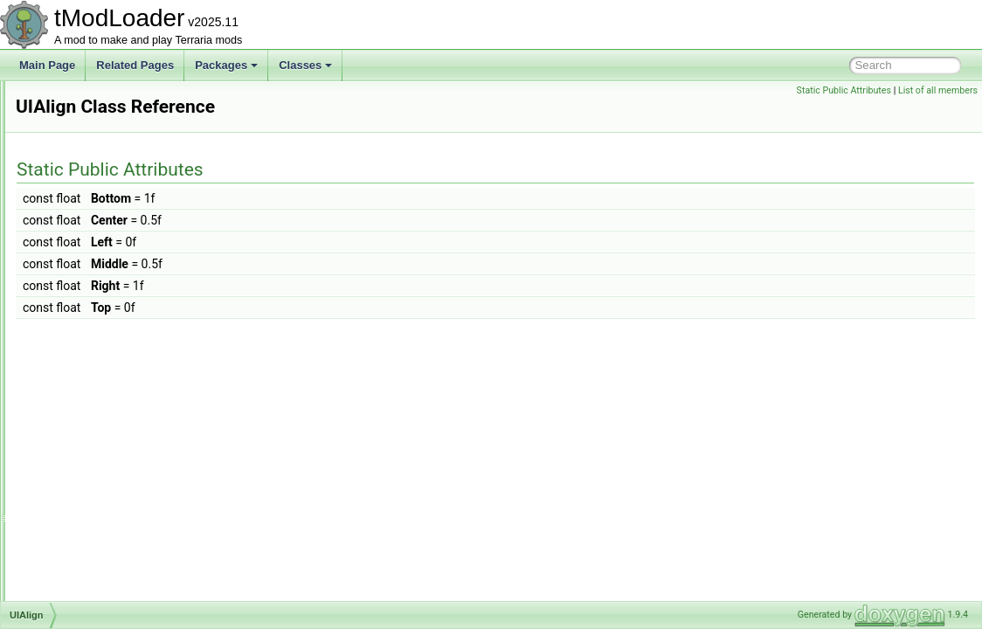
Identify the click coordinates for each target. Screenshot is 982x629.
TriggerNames (91, 138)
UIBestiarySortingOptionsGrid (126, 599)
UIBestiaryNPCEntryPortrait (122, 580)
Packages (226, 65)
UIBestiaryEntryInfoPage (115, 503)
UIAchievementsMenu (109, 330)
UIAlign (75, 349)
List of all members (938, 90)
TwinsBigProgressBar (108, 253)
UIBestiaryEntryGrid (104, 465)
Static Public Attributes (844, 90)
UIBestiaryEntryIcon (104, 484)
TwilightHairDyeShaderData (122, 234)
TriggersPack (88, 157)
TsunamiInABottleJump (111, 196)
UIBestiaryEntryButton (109, 445)
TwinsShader (88, 272)
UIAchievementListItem (111, 311)
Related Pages (135, 65)
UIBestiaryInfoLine (100, 561)
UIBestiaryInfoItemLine (110, 542)
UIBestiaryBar (90, 426)
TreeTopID (82, 99)
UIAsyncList (85, 388)
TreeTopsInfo (88, 119)
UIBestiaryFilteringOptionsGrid (128, 522)
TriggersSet (85, 176)
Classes (305, 65)
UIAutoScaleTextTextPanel (119, 407)
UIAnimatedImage (100, 369)
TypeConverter (92, 292)
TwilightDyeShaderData (112, 215)
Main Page (47, 65)
